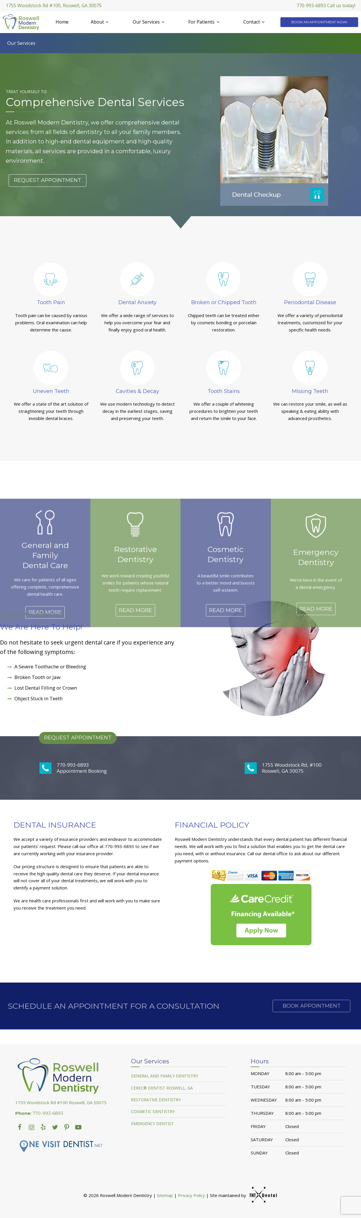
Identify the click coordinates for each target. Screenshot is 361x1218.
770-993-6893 (39, 1113)
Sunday (259, 1153)
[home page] (22, 22)
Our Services (149, 22)
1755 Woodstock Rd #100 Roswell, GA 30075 (61, 1102)
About (100, 22)
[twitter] (54, 1127)
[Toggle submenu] (107, 22)
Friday (258, 1126)
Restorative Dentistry (156, 1099)
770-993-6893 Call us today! (326, 5)
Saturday (262, 1139)
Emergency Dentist (152, 1123)
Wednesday (264, 1100)
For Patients (204, 22)
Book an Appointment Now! (319, 22)
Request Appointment (47, 180)
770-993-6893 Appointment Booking (73, 768)
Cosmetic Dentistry (153, 1111)
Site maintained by (241, 1195)
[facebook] (19, 1127)
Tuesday (260, 1087)
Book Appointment (312, 1006)
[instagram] (31, 1127)
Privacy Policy (191, 1195)
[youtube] (66, 1127)
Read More (45, 655)
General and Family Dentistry (164, 1076)
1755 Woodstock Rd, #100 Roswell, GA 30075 (283, 768)
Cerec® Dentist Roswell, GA (162, 1088)
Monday (260, 1073)
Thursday (262, 1113)
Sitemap (165, 1195)
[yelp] (43, 1127)
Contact (254, 22)
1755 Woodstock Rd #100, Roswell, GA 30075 (54, 5)
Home (62, 22)
